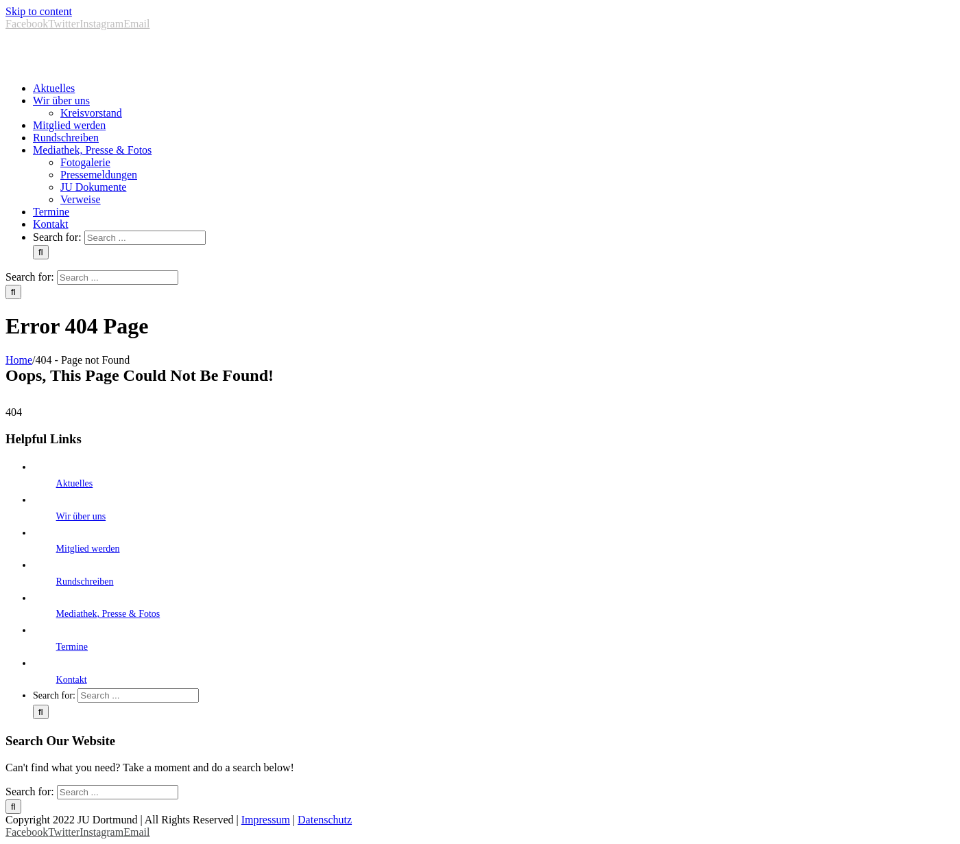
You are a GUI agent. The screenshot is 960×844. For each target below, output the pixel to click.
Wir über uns (81, 516)
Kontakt (71, 680)
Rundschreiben (85, 581)
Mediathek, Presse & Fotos (108, 614)
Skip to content (38, 11)
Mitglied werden (88, 548)
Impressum (265, 819)
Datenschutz (325, 819)
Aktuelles (74, 483)
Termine (72, 647)
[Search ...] (145, 238)
